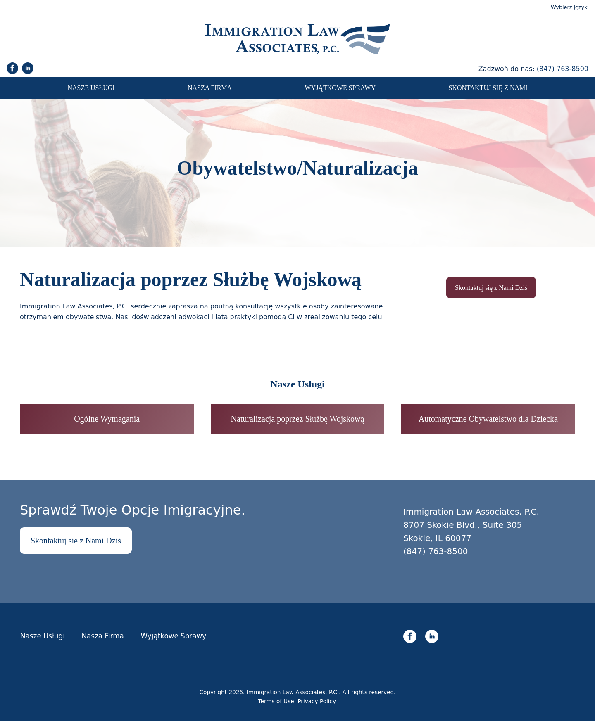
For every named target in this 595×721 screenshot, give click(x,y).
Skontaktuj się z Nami (487, 87)
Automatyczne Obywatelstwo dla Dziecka (488, 418)
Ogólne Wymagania (107, 418)
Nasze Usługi (90, 87)
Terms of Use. (277, 701)
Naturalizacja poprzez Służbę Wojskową (297, 418)
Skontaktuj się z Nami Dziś (491, 287)
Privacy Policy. (317, 701)
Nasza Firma (210, 87)
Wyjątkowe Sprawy (340, 87)
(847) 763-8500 (562, 69)
